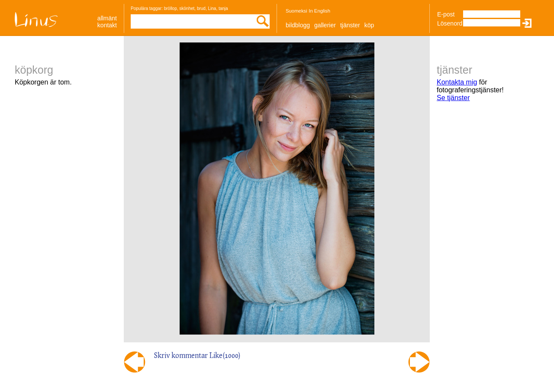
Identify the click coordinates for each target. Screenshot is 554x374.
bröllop (170, 8)
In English (319, 10)
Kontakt (107, 25)
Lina (212, 8)
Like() (225, 355)
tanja (223, 8)
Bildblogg (298, 25)
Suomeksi (296, 10)
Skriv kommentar (181, 355)
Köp (369, 25)
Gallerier (325, 25)
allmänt (107, 18)
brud (201, 8)
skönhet (186, 8)
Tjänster (350, 25)
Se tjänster (453, 97)
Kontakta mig (457, 82)
